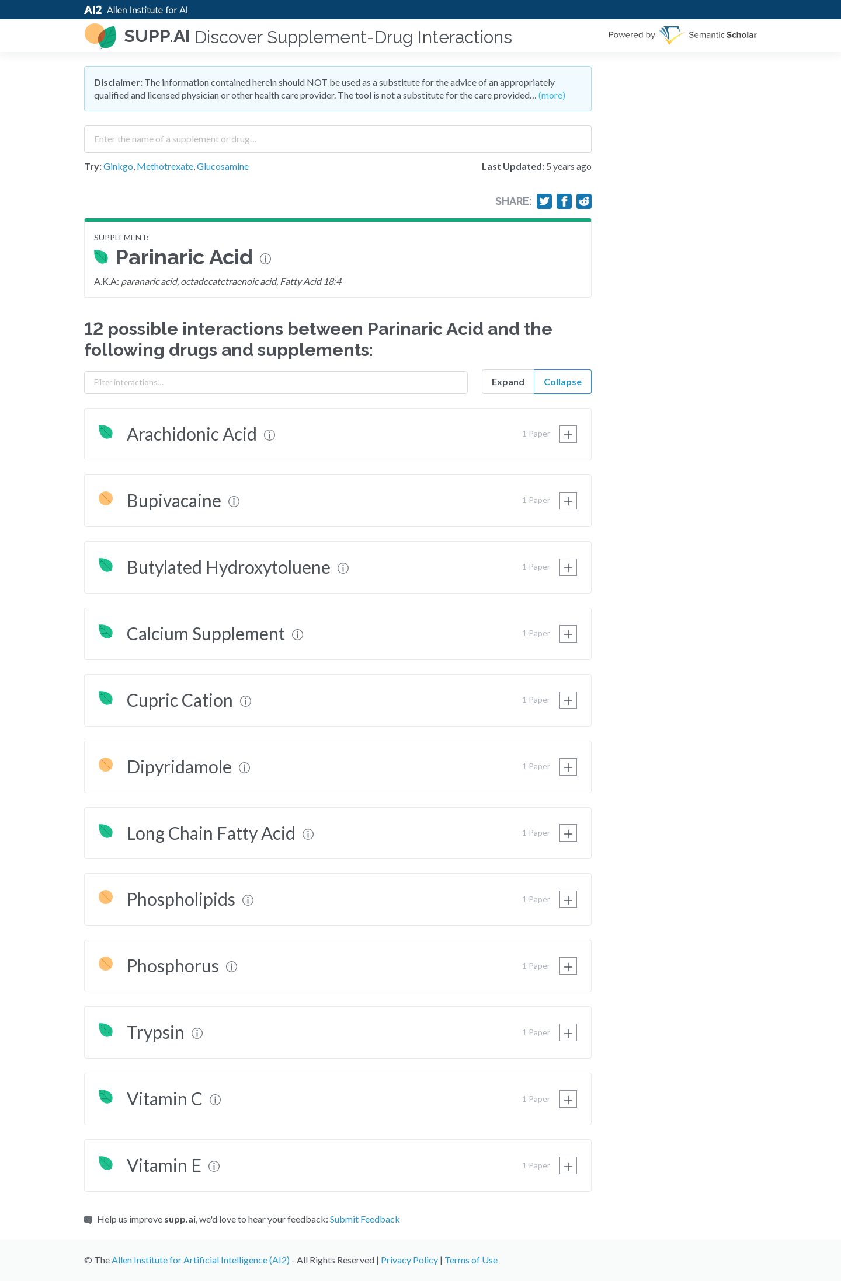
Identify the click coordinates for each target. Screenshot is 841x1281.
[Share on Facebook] (564, 201)
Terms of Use (471, 1259)
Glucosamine (223, 166)
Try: (93, 166)
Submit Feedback (365, 1218)
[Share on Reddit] (584, 201)
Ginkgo (118, 166)
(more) (551, 94)
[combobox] (338, 134)
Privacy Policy (409, 1259)
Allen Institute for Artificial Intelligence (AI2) (201, 1259)
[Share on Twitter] (544, 201)
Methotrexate (165, 166)
